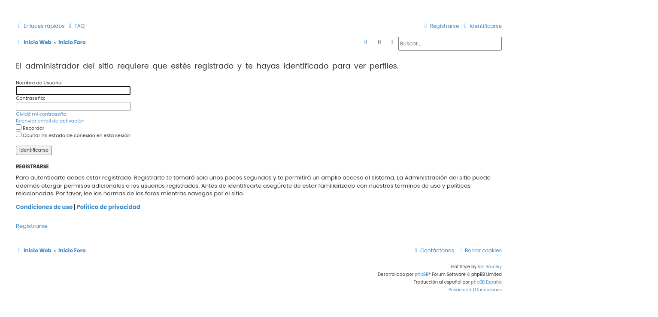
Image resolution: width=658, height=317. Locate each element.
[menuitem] (76, 26)
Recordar (30, 128)
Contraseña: (30, 98)
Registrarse (32, 226)
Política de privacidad (108, 207)
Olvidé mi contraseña (41, 114)
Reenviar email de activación (50, 121)
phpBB (421, 274)
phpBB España (486, 282)
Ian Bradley (490, 266)
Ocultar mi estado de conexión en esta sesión (73, 135)
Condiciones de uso (44, 207)
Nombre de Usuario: (39, 82)
